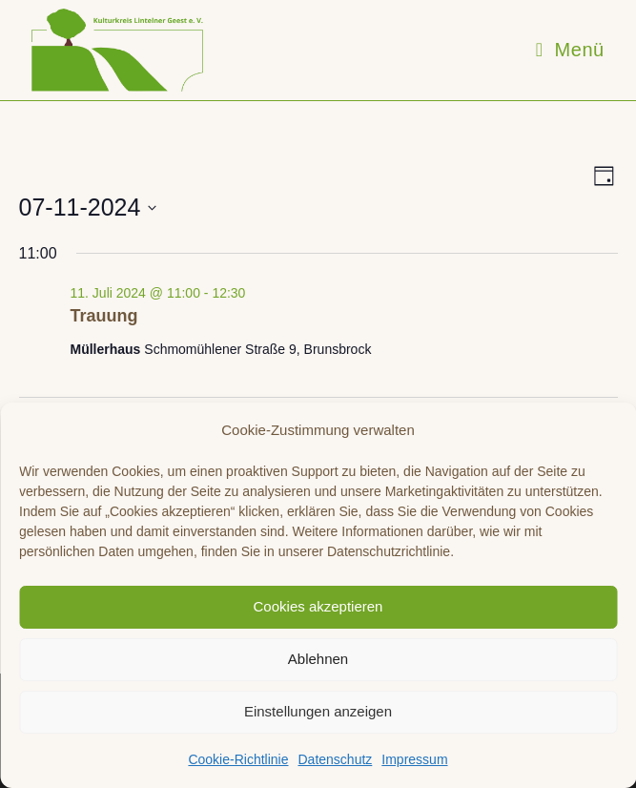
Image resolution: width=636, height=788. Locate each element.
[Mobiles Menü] (570, 49)
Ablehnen (318, 659)
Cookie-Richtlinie (238, 759)
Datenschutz (334, 759)
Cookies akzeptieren (318, 606)
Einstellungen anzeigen (318, 711)
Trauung (104, 315)
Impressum (414, 759)
